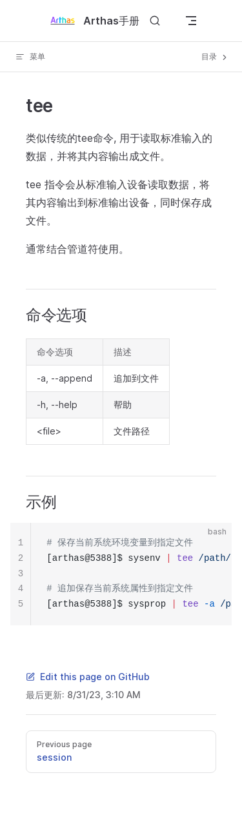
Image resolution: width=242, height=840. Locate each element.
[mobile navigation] (191, 20)
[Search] (154, 21)
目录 (215, 57)
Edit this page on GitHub (88, 676)
